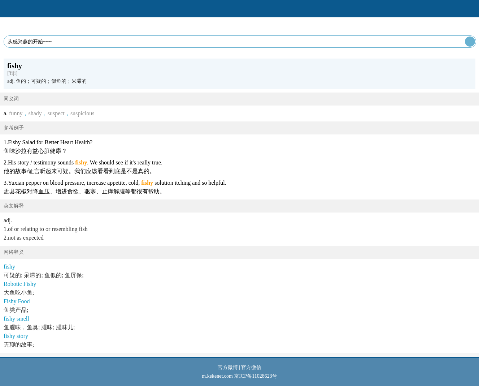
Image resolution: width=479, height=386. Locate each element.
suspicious (82, 113)
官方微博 (228, 367)
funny (15, 113)
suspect (56, 113)
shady (35, 113)
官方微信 (251, 367)
